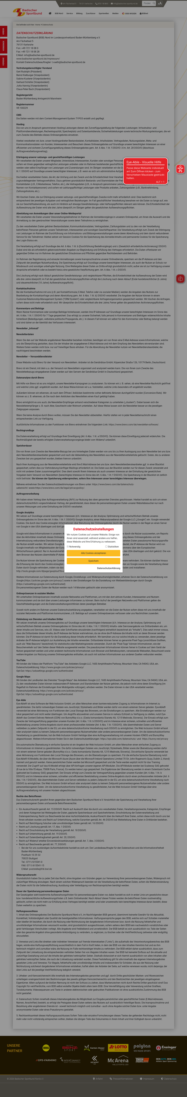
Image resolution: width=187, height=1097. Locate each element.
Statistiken (112, 546)
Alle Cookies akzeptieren (93, 553)
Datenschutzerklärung (108, 568)
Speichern (93, 560)
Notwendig (73, 546)
